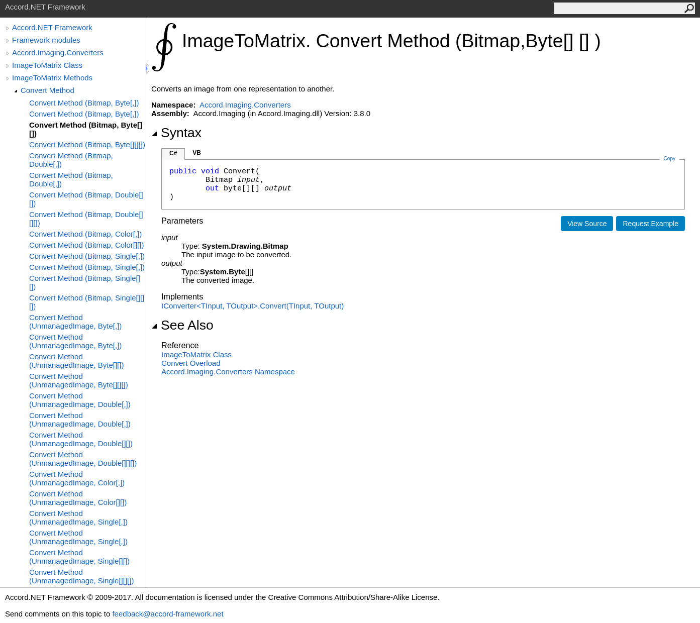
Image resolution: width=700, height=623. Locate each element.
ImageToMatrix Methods (52, 77)
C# (173, 153)
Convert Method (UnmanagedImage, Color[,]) (77, 478)
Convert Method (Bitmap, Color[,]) (85, 234)
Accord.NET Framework (52, 27)
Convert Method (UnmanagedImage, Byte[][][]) (78, 380)
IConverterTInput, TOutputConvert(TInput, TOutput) (252, 305)
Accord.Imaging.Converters (58, 52)
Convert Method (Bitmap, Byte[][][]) (87, 144)
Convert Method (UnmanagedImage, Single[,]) (78, 517)
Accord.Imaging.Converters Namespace (228, 371)
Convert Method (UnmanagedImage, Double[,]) (80, 399)
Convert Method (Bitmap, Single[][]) (84, 282)
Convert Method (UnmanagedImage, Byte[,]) (75, 321)
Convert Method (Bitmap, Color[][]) (86, 245)
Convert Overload (191, 363)
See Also (182, 325)
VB (196, 152)
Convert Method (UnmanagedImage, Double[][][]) (83, 458)
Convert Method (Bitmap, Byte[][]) (85, 129)
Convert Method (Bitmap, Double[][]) (86, 198)
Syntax (176, 132)
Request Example (650, 224)
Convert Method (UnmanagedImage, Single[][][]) (81, 576)
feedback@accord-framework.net (167, 613)
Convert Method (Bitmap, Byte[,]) (84, 102)
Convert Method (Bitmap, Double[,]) (71, 159)
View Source (587, 224)
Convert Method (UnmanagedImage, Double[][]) (81, 439)
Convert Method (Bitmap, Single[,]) (87, 256)
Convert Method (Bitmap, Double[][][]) (86, 218)
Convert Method (47, 90)
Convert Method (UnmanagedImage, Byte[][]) (76, 360)
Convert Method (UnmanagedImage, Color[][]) (78, 497)
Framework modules (46, 40)
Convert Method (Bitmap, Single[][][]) (86, 301)
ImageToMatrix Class (47, 65)
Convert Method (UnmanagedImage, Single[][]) (79, 556)
